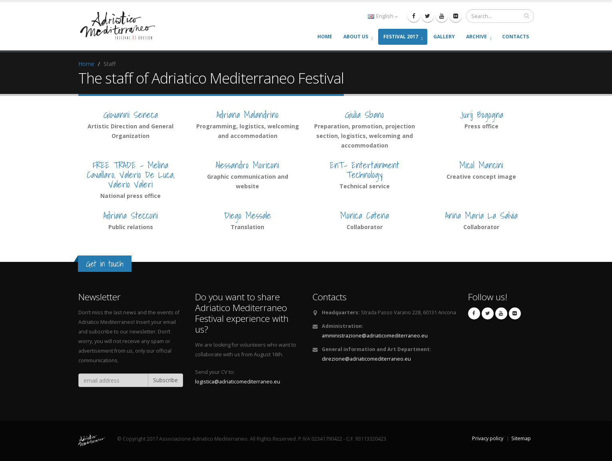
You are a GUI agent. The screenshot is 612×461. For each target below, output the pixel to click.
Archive (476, 36)
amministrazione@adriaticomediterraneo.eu (375, 335)
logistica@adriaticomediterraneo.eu (237, 381)
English (383, 16)
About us (355, 36)
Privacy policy (487, 438)
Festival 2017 (400, 36)
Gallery (444, 36)
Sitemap (521, 438)
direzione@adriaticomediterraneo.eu (366, 358)
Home (324, 36)
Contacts (515, 36)
